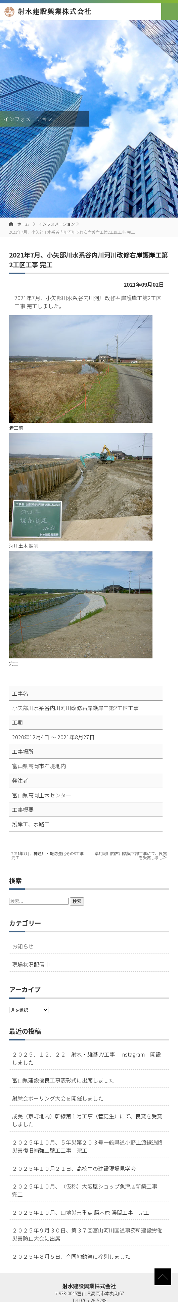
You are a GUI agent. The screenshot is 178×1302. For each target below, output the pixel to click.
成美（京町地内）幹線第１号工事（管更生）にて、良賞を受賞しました (87, 1120)
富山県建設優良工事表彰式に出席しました (63, 1080)
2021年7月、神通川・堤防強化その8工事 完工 (47, 855)
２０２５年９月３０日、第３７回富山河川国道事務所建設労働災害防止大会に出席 (87, 1234)
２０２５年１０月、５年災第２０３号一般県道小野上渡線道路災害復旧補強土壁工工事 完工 (87, 1146)
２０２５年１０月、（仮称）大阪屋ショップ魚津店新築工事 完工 (87, 1190)
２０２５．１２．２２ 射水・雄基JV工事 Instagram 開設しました (86, 1058)
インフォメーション (57, 224)
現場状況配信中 (31, 964)
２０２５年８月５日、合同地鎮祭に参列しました (71, 1256)
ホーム (23, 224)
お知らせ (23, 946)
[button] (169, 11)
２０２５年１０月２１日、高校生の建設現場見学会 (74, 1168)
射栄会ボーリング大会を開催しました (57, 1098)
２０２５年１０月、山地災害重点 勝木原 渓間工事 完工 (80, 1212)
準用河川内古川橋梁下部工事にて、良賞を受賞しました (131, 855)
